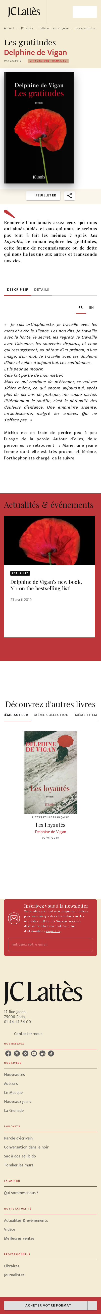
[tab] (17, 290)
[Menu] (85, 12)
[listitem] (8, 1053)
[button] (48, 61)
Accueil (9, 28)
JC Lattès (27, 28)
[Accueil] (25, 12)
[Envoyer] (87, 945)
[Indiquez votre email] (44, 945)
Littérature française (54, 28)
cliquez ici (53, 931)
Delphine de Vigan (35, 52)
